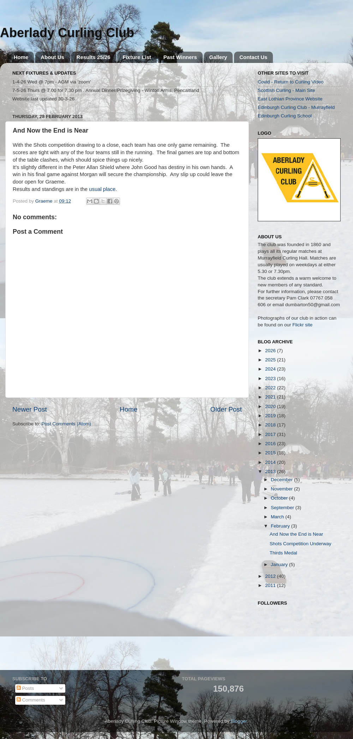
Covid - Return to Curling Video (291, 82)
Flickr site (302, 324)
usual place (102, 189)
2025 (271, 359)
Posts (25, 688)
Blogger (239, 721)
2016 (271, 443)
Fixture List (136, 57)
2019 (271, 415)
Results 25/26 (93, 57)
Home (21, 57)
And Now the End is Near (296, 534)
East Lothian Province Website (290, 98)
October (280, 498)
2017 (271, 434)
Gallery (218, 57)
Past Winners (180, 57)
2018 (271, 424)
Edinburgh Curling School (285, 115)
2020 (271, 406)
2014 (271, 462)
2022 (271, 387)
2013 (271, 471)
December (282, 479)
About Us (52, 57)
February (281, 526)
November (282, 488)
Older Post (226, 409)
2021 (271, 397)
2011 (271, 585)
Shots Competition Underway (300, 543)
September (283, 507)
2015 (271, 452)
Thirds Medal (283, 552)
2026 (271, 350)
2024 (271, 369)
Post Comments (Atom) (66, 423)
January (280, 564)
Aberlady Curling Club (67, 32)
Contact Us (253, 57)
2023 (271, 378)
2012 (271, 576)
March (278, 516)
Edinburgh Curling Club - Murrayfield (296, 107)
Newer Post (29, 409)
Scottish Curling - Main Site (286, 90)
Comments (31, 700)
